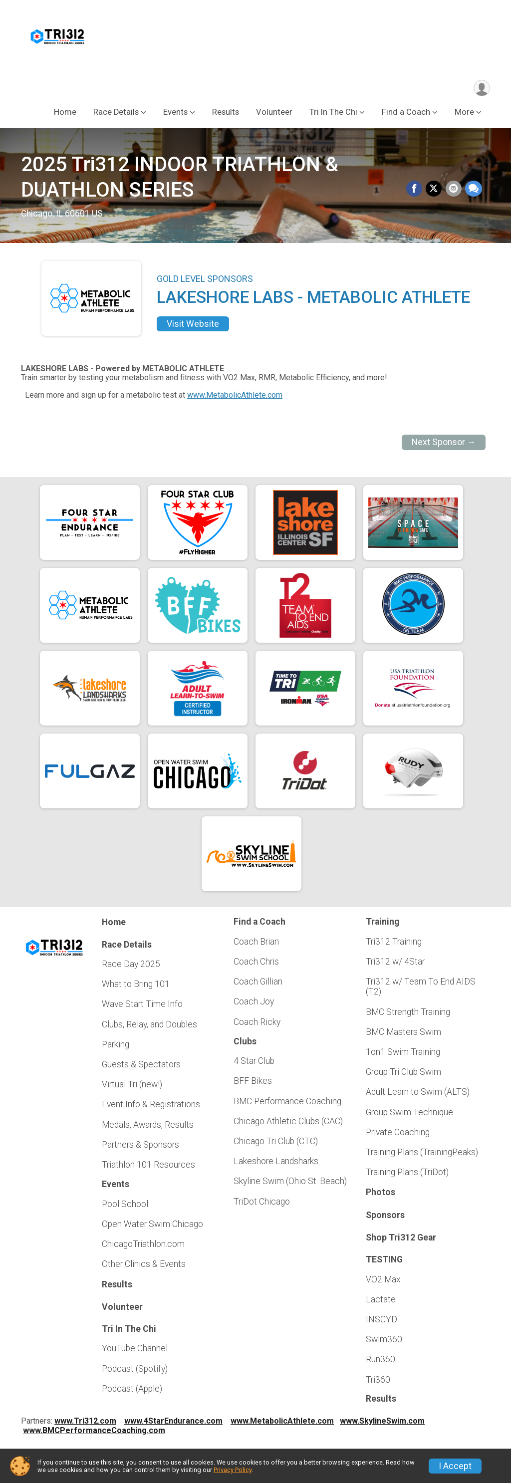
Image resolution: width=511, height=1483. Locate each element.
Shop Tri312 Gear (401, 1239)
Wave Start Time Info (142, 1006)
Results (225, 114)
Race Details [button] (116, 114)
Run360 (380, 1362)
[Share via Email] (454, 192)
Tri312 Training (394, 944)
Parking (115, 1046)
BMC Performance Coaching (287, 1103)
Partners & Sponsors (140, 1147)
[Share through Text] (473, 192)
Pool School (125, 1206)
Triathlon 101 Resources (148, 1167)
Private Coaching (398, 1134)
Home (65, 114)
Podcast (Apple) (132, 1391)
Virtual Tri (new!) (132, 1086)
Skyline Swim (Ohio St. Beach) (290, 1184)
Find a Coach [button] (406, 114)
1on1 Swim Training (403, 1054)
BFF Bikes (253, 1083)
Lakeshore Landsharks (276, 1163)
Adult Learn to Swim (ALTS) (418, 1094)
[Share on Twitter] (435, 192)
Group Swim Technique (409, 1114)
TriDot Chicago (262, 1204)
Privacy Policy (233, 1470)
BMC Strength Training (408, 1014)
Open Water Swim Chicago (152, 1226)
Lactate (381, 1301)
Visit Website (193, 326)
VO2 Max (383, 1281)
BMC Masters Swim (403, 1034)
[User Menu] (481, 89)
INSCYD (381, 1321)
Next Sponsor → (444, 445)
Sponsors (385, 1217)
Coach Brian (256, 944)
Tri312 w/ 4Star (395, 964)
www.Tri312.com (85, 1423)
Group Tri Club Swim (403, 1074)
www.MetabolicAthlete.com (234, 397)
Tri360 (378, 1382)
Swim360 (384, 1341)
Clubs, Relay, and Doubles (149, 1026)
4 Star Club (254, 1063)
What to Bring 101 (136, 986)
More (464, 114)
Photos (380, 1195)
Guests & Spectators (141, 1066)
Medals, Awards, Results (148, 1127)
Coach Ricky (257, 1024)
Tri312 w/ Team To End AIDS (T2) (421, 988)
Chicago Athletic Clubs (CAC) (288, 1123)
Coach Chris (256, 964)
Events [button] (175, 114)
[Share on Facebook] (416, 192)
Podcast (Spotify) (135, 1371)
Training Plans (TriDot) (407, 1175)
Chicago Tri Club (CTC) (276, 1143)
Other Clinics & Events (144, 1266)
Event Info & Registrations (151, 1107)
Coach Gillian (258, 984)
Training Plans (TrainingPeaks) (422, 1154)
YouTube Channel (135, 1351)
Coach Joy (254, 1004)
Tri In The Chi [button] (333, 114)
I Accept (455, 1466)
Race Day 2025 (131, 966)
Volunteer (274, 114)
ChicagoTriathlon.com (143, 1246)
